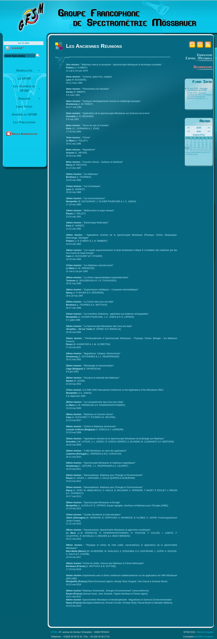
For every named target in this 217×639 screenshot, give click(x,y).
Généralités (24, 70)
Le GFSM (24, 78)
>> (209, 128)
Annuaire (24, 98)
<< (188, 128)
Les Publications (24, 122)
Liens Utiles (24, 106)
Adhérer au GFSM (24, 114)
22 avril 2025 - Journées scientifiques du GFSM (197, 89)
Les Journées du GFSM (24, 88)
